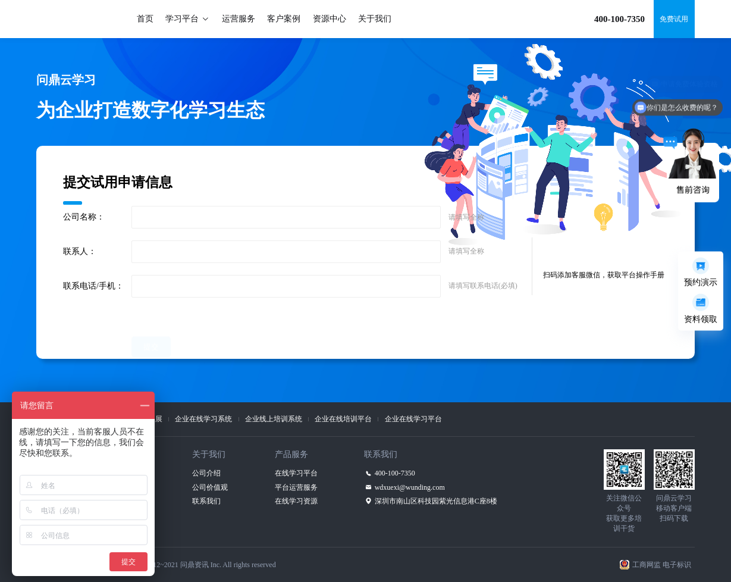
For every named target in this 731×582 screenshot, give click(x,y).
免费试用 (674, 19)
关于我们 (374, 18)
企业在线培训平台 (343, 419)
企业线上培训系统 (273, 419)
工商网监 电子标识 (661, 565)
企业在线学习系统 (203, 419)
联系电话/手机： (93, 285)
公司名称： (84, 216)
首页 (145, 18)
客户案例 (283, 18)
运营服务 (238, 18)
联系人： (79, 251)
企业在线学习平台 (413, 419)
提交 (151, 318)
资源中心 (329, 18)
